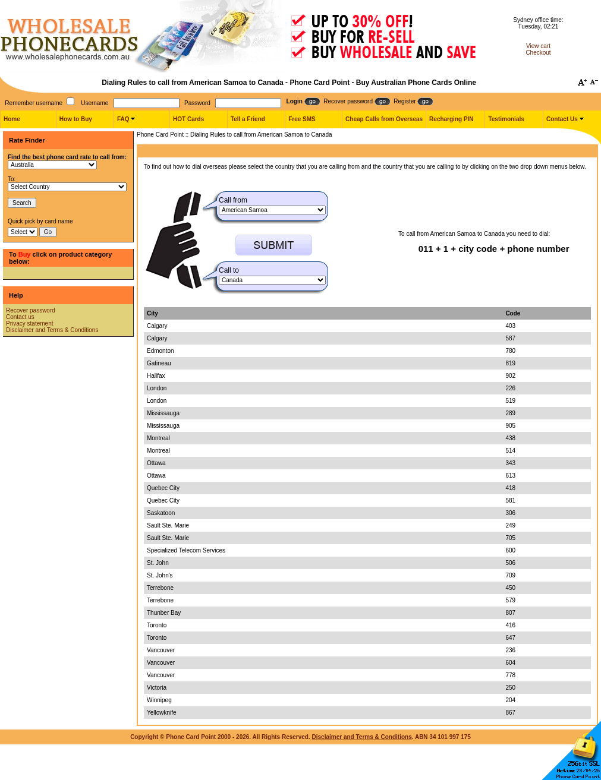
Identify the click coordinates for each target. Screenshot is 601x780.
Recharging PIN (451, 119)
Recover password (30, 310)
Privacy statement (29, 323)
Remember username (33, 103)
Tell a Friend (248, 119)
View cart (538, 46)
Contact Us (562, 119)
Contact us (20, 317)
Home (12, 119)
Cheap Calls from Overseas (384, 119)
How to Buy (75, 119)
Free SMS (302, 119)
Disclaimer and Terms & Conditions (52, 330)
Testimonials (506, 119)
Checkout (538, 52)
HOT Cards (188, 119)
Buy (24, 254)
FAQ (123, 119)
